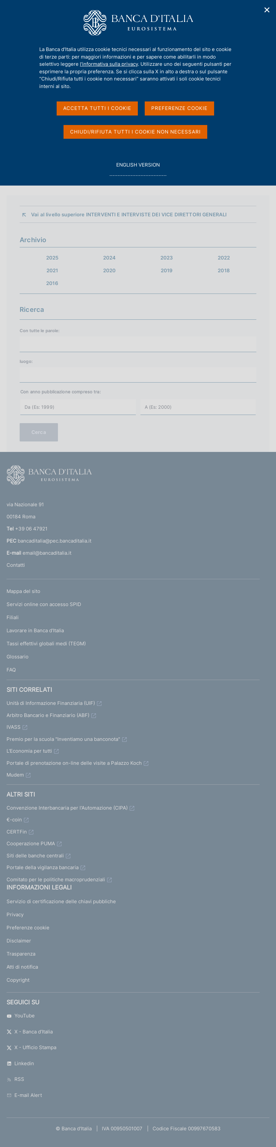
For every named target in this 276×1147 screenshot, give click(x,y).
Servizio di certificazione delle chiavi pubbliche (61, 901)
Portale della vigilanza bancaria (43, 867)
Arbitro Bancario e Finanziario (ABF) (48, 715)
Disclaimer (19, 941)
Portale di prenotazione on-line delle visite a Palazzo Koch (74, 763)
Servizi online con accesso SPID (44, 604)
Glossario (17, 657)
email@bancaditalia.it (47, 553)
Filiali (13, 617)
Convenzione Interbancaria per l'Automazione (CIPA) (67, 808)
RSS (15, 1079)
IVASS (14, 727)
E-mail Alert (24, 1095)
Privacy (15, 914)
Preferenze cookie (28, 927)
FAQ (11, 670)
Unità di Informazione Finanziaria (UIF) (51, 703)
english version (138, 168)
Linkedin (20, 1063)
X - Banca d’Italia (30, 1032)
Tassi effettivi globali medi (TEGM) (46, 643)
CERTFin (17, 832)
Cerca (38, 432)
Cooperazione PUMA (31, 843)
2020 (109, 270)
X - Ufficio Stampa (31, 1047)
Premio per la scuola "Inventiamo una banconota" (63, 739)
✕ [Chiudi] (267, 10)
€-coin (14, 819)
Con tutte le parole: (40, 330)
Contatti (16, 565)
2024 (109, 258)
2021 (52, 270)
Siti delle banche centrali (35, 855)
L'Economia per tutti (29, 751)
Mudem (15, 775)
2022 (224, 258)
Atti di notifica (22, 967)
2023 (166, 258)
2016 (52, 283)
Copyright (18, 980)
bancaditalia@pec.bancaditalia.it (54, 541)
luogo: (26, 361)
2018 (224, 270)
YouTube (21, 1016)
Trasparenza (21, 954)
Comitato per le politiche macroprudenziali (56, 879)
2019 (167, 270)
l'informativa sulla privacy (109, 64)
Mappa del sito (23, 591)
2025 (52, 258)
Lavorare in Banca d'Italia (35, 630)
